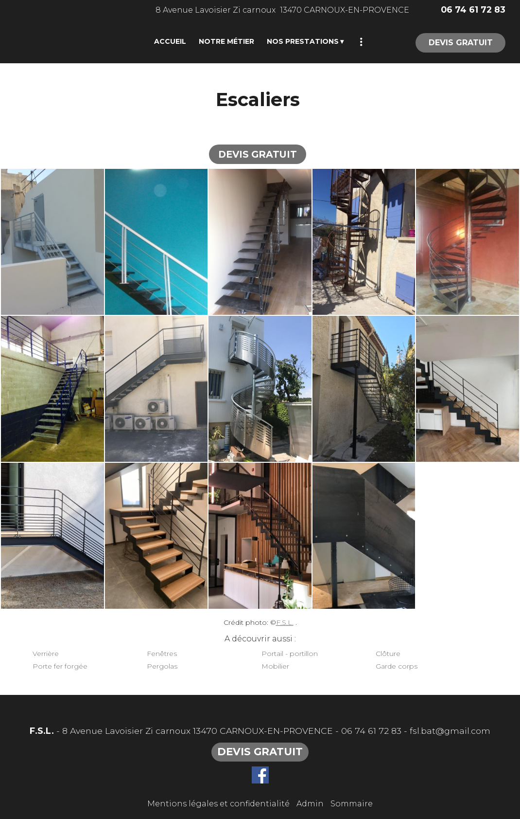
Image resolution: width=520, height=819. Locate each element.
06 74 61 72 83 (371, 731)
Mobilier (275, 666)
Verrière (46, 653)
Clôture (388, 653)
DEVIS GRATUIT (461, 42)
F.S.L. (285, 622)
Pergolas (162, 666)
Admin (310, 803)
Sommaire (351, 803)
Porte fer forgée (60, 666)
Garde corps (396, 666)
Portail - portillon (289, 653)
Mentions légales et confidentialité (218, 803)
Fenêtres (162, 653)
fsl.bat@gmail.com (450, 731)
